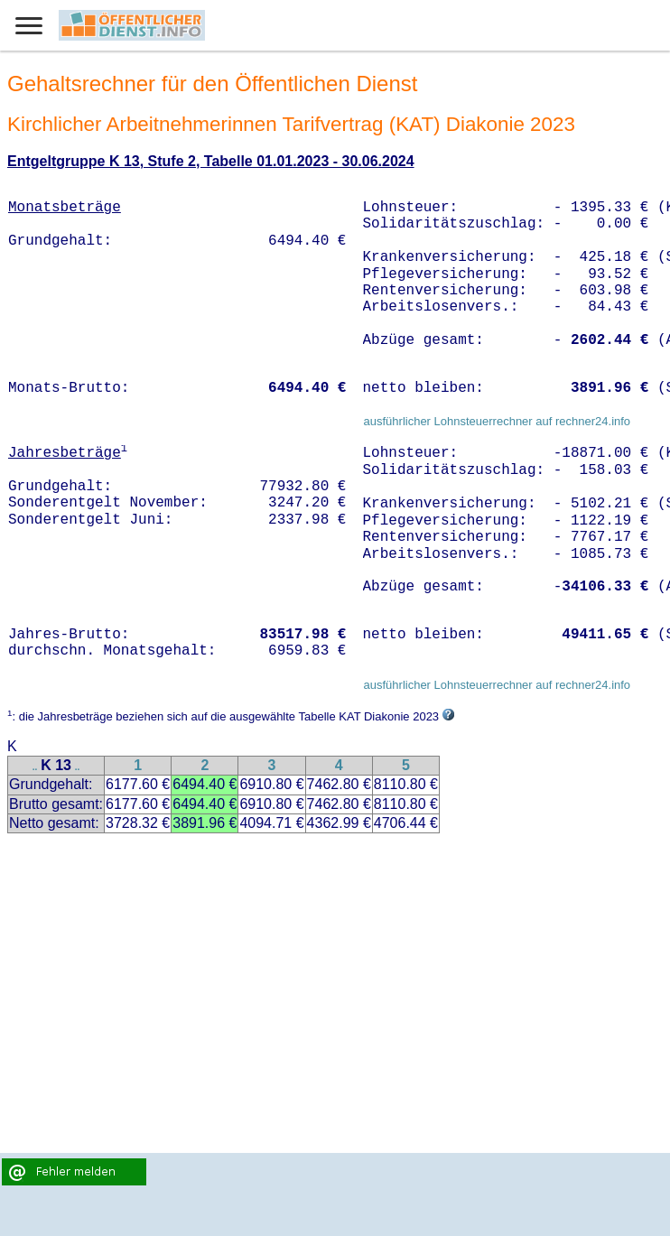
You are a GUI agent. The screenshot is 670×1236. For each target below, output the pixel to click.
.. (35, 767)
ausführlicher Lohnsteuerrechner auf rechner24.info (496, 421)
